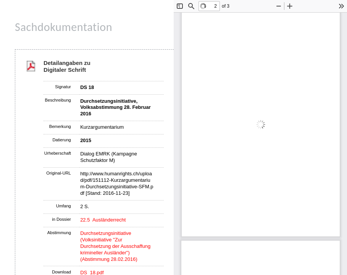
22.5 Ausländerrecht (103, 220)
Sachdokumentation (63, 27)
